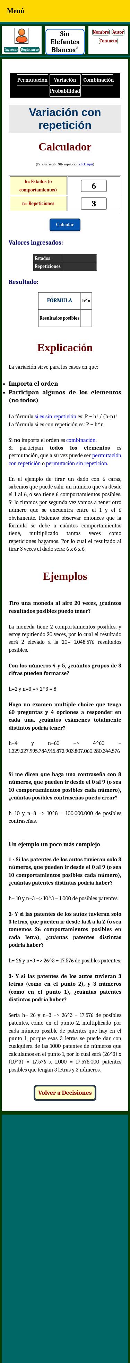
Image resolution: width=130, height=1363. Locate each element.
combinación (80, 440)
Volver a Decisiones (65, 1093)
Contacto (108, 40)
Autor (118, 32)
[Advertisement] (65, 1187)
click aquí (86, 164)
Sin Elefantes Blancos (65, 42)
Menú (15, 11)
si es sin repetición (55, 416)
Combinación (98, 80)
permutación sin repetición (76, 463)
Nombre (101, 32)
